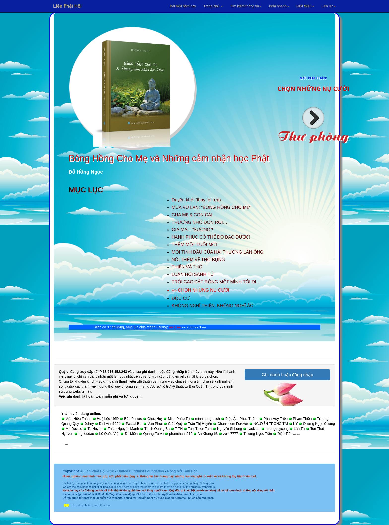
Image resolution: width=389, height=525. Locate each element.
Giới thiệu (305, 6)
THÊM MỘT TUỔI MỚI (194, 244)
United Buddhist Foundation (140, 471)
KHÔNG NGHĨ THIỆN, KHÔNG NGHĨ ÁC (212, 305)
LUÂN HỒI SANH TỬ (193, 274)
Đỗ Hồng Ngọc (86, 172)
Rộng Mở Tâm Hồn (182, 471)
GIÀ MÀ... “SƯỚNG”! (192, 229)
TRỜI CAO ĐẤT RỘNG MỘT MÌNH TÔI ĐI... (216, 281)
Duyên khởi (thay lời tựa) (196, 199)
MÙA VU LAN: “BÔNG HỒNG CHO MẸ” (211, 207)
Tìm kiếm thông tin (245, 6)
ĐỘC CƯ (181, 298)
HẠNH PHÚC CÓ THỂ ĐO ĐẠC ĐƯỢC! (211, 237)
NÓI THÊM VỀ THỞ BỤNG (198, 259)
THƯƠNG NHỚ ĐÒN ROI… (199, 222)
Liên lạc (329, 6)
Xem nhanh (279, 6)
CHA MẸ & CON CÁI (192, 214)
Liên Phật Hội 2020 (99, 471)
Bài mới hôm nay (183, 6)
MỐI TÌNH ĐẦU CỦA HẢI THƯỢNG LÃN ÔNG (217, 252)
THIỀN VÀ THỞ (187, 266)
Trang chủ (213, 6)
